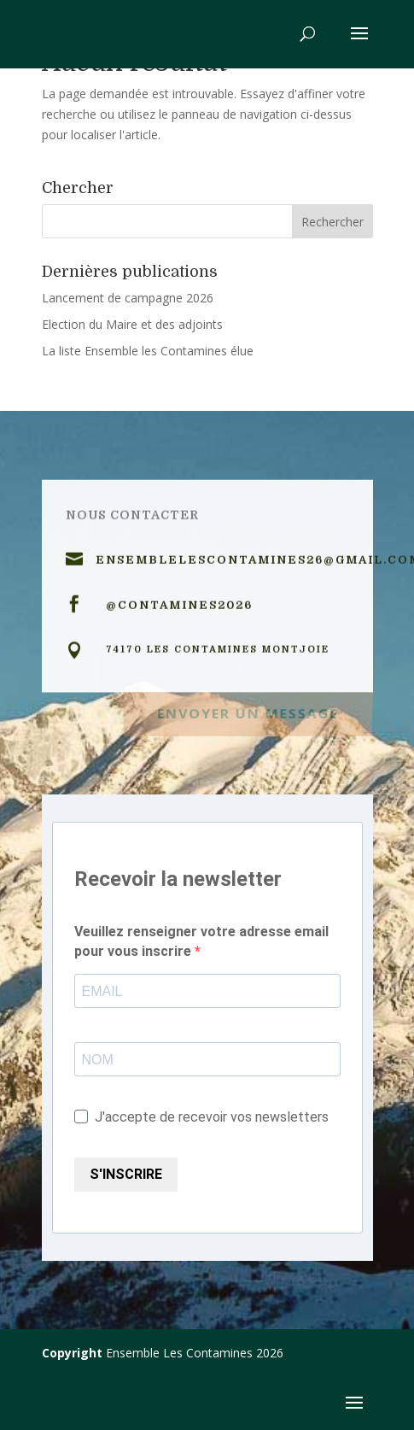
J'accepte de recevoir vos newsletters (201, 1117)
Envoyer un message (247, 712)
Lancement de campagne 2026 (127, 298)
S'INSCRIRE (126, 1174)
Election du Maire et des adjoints (132, 324)
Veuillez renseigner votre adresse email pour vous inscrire (201, 941)
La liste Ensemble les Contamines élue (148, 351)
